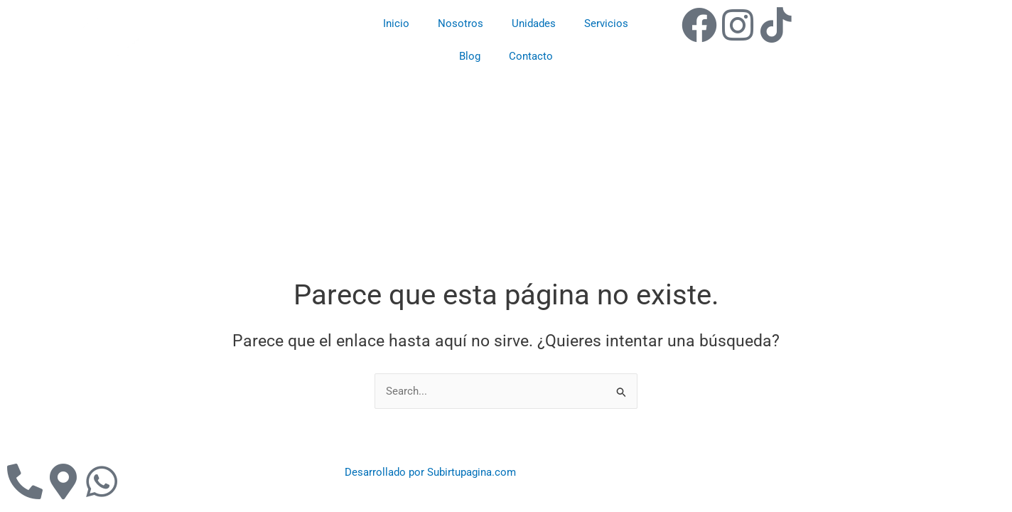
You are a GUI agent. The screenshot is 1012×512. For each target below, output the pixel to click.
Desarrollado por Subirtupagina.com (430, 472)
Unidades (534, 23)
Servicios (606, 23)
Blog (469, 56)
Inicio (396, 23)
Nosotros (460, 23)
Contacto (531, 56)
